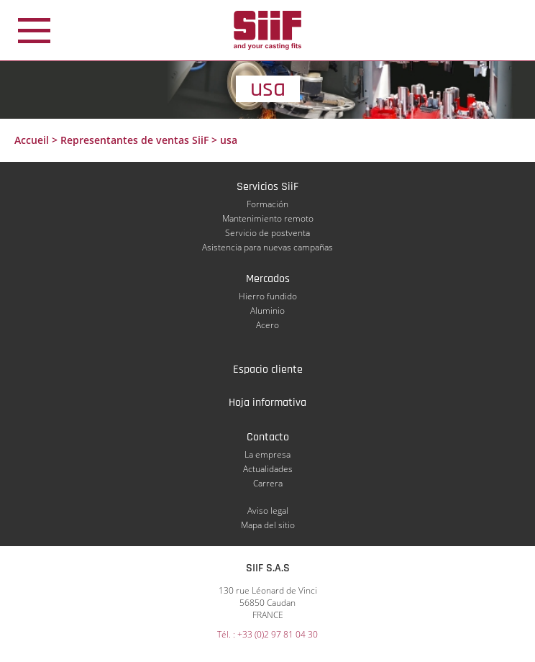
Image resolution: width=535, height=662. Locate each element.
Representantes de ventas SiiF (134, 140)
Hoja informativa (267, 402)
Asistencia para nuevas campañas (267, 247)
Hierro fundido (268, 296)
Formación (267, 204)
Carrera (268, 483)
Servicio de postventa (267, 233)
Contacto (268, 437)
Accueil (31, 140)
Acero (267, 325)
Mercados (268, 278)
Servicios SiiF (267, 186)
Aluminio (267, 310)
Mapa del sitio (268, 525)
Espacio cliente (268, 369)
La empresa (267, 454)
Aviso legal (267, 510)
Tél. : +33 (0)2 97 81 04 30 (267, 634)
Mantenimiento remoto (268, 218)
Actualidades (268, 469)
